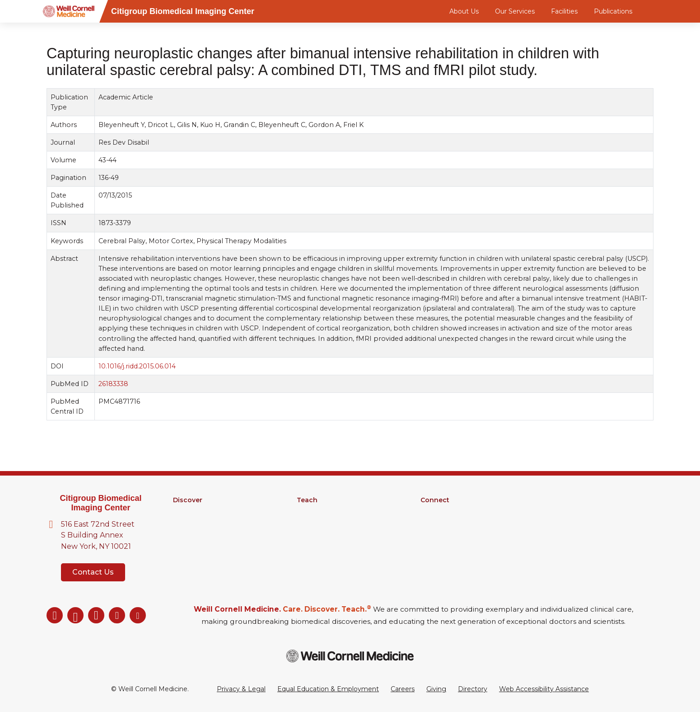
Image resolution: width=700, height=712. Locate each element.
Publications (613, 11)
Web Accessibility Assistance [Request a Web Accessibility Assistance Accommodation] (544, 689)
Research (188, 511)
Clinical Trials (192, 535)
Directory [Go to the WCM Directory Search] (472, 689)
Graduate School (323, 511)
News (429, 523)
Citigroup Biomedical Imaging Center (100, 503)
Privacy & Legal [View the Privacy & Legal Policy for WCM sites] (241, 689)
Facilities (564, 11)
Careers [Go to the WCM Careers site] (403, 689)
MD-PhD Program (326, 523)
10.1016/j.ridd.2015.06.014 (137, 366)
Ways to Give (441, 547)
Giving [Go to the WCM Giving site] (436, 689)
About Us (464, 11)
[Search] (655, 11)
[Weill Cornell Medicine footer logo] (350, 655)
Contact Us (93, 572)
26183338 (113, 384)
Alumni (431, 511)
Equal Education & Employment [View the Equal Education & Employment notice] (328, 689)
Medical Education (326, 535)
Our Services (515, 11)
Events (431, 535)
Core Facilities (194, 523)
